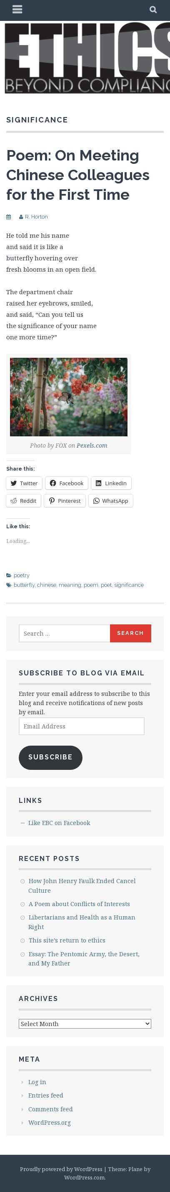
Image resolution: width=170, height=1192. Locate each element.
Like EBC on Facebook (59, 823)
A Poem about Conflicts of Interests (79, 904)
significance (129, 585)
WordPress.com (84, 1177)
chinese (46, 585)
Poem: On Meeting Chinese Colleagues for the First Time (78, 174)
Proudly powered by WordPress (61, 1169)
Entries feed (45, 1095)
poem (91, 585)
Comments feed (50, 1109)
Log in (37, 1082)
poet (106, 585)
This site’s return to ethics (67, 940)
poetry (22, 575)
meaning (70, 585)
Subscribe (50, 757)
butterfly (24, 585)
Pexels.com (92, 445)
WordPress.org (49, 1122)
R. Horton (36, 217)
